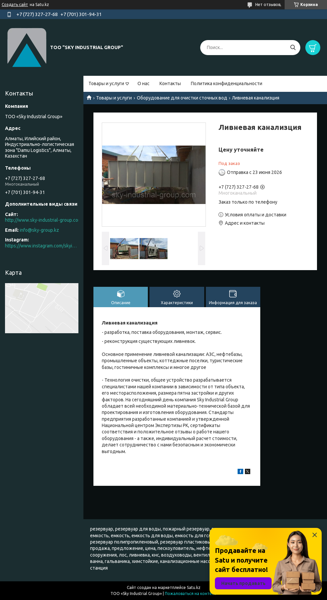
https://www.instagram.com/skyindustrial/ (41, 245)
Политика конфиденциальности (226, 83)
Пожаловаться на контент (191, 593)
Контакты (170, 83)
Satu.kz (194, 587)
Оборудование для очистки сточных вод (182, 98)
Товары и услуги (106, 83)
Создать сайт (15, 4)
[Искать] (292, 47)
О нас (143, 83)
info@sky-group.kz (39, 230)
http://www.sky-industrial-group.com (43, 220)
